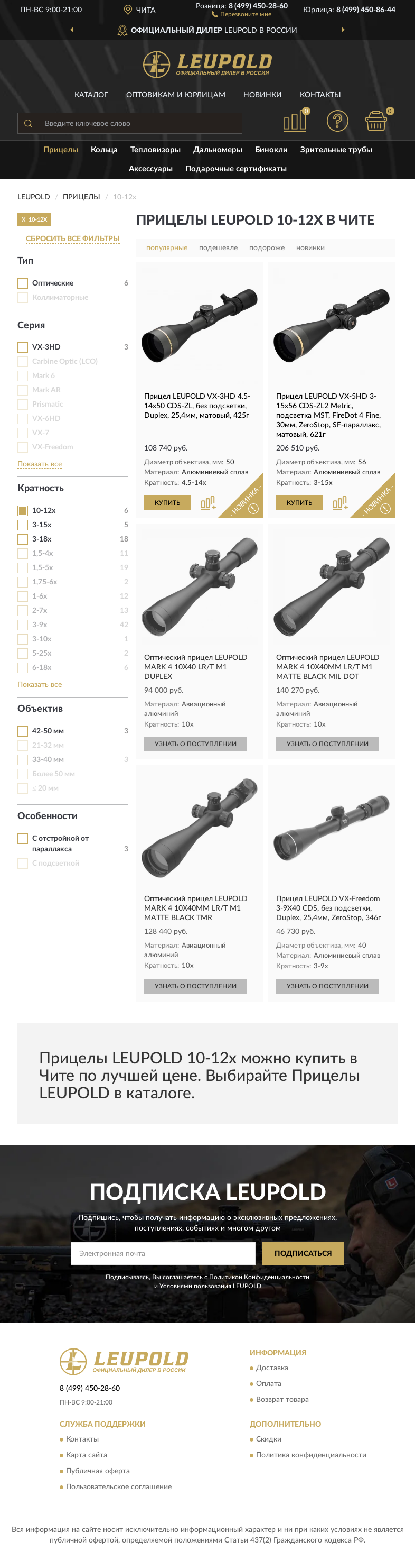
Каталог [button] (91, 95)
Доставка (272, 1368)
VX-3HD (46, 347)
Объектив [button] (40, 709)
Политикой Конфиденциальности (259, 1277)
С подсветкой (55, 863)
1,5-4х (42, 553)
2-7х (39, 610)
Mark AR (46, 390)
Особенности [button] (47, 816)
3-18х (41, 539)
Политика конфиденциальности (311, 1456)
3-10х (41, 639)
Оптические (52, 283)
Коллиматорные (60, 297)
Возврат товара (282, 1399)
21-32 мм (48, 745)
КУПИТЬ (167, 503)
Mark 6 (43, 376)
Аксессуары (151, 169)
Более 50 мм (53, 774)
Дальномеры (217, 150)
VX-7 (40, 433)
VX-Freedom (52, 447)
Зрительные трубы (336, 150)
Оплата (268, 1384)
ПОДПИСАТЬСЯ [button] (303, 1254)
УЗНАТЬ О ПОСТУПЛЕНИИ (196, 744)
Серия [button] (31, 326)
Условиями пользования (195, 1286)
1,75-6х (44, 582)
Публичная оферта (98, 1471)
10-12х (43, 511)
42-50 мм (48, 731)
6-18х (41, 668)
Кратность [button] (40, 488)
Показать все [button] (39, 464)
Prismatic (47, 404)
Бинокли (271, 150)
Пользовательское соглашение (119, 1487)
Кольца (104, 150)
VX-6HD (46, 419)
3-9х (39, 625)
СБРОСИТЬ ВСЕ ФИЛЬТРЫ (73, 239)
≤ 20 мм (45, 788)
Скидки (268, 1440)
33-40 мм (48, 760)
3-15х (41, 525)
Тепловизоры (155, 150)
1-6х (39, 596)
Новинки (262, 95)
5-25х (41, 653)
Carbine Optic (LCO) (65, 361)
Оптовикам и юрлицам (175, 95)
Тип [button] (25, 261)
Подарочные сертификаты (236, 169)
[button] (241, 14)
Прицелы (60, 150)
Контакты (320, 95)
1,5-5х (42, 568)
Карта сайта (86, 1456)
